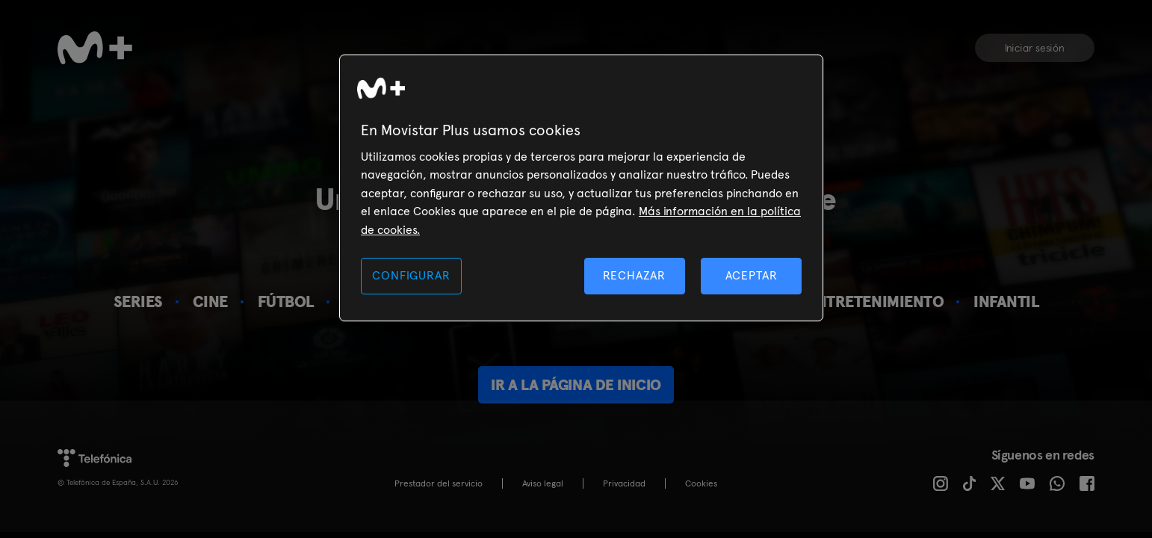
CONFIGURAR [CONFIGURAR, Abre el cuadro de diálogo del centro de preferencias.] (411, 275)
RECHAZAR (634, 275)
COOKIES (701, 483)
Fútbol (286, 301)
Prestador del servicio (438, 483)
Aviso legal (542, 483)
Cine (210, 301)
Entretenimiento (875, 301)
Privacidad (624, 483)
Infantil (1005, 301)
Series (138, 301)
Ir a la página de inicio (575, 385)
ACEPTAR (751, 275)
